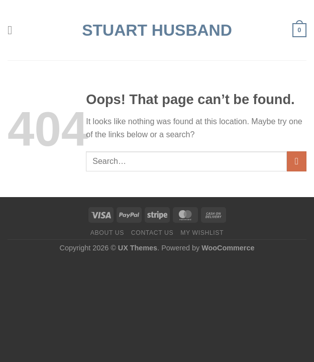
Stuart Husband (157, 30)
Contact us (152, 232)
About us (107, 232)
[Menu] (14, 30)
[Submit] (296, 161)
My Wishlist (202, 232)
